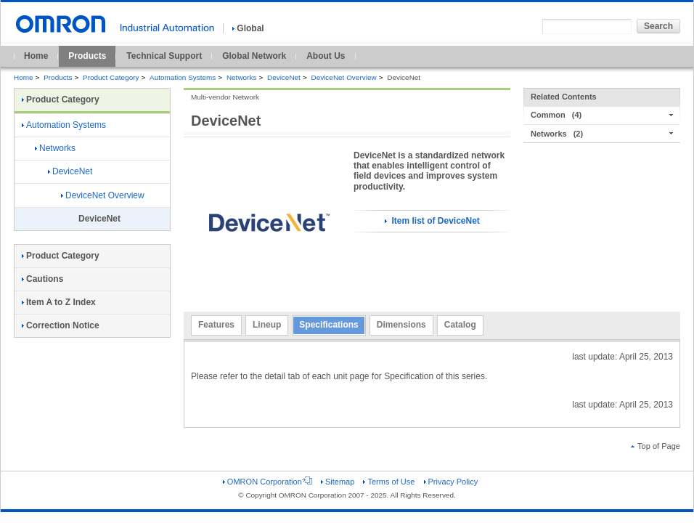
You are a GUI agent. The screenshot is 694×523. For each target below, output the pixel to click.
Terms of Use (389, 481)
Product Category (111, 77)
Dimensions (401, 325)
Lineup (267, 325)
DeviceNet (284, 77)
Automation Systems (183, 77)
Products (87, 56)
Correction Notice (60, 325)
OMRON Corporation (267, 481)
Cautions (42, 279)
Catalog (460, 325)
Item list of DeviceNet (432, 221)
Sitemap (337, 481)
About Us (325, 56)
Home (36, 56)
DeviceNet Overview (343, 77)
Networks (241, 77)
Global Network (254, 56)
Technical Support (164, 56)
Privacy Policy (451, 481)
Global (248, 28)
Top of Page (655, 446)
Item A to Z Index (59, 302)
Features (216, 325)
